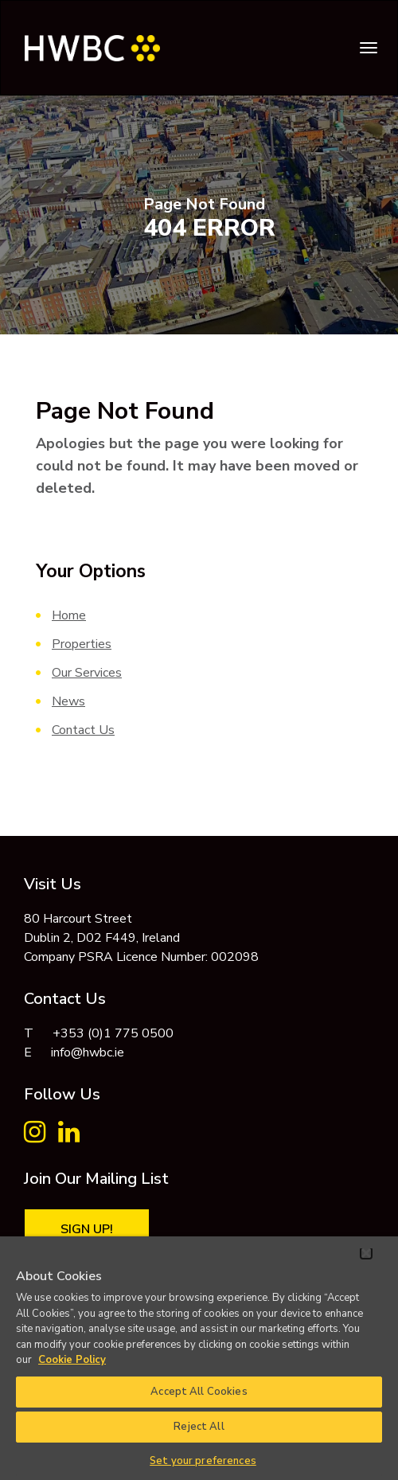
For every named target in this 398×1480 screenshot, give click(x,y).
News (68, 701)
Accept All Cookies (198, 1391)
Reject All (199, 1426)
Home (69, 615)
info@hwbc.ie (87, 1052)
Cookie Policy (72, 1360)
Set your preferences (203, 1461)
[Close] (366, 1253)
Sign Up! (86, 1229)
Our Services (87, 672)
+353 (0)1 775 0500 (113, 1033)
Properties (81, 644)
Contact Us (83, 730)
